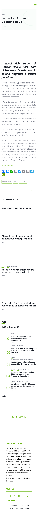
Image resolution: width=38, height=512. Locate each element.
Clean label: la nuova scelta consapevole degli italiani (18, 237)
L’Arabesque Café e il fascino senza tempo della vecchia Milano (23, 386)
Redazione (25, 505)
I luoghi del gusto (17, 345)
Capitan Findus (6, 181)
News (8, 233)
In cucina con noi (12, 266)
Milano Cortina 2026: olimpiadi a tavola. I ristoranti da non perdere (23, 350)
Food (3, 14)
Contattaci (14, 505)
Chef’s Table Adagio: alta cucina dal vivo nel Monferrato (21, 338)
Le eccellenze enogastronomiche (17, 300)
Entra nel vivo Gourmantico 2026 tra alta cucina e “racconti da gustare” (22, 374)
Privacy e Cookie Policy (19, 508)
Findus (15, 181)
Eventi (13, 369)
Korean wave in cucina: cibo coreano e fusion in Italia (18, 271)
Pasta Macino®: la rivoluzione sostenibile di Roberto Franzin (19, 304)
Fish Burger (23, 181)
